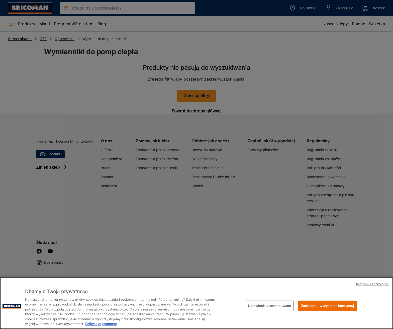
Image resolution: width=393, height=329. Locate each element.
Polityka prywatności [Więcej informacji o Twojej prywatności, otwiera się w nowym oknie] (101, 324)
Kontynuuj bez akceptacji (372, 284)
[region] (196, 303)
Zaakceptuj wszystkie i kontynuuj (327, 306)
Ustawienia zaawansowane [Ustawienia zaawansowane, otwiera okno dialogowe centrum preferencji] (269, 306)
